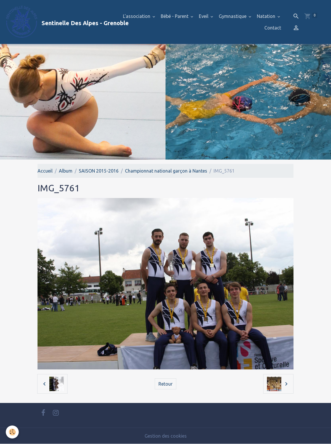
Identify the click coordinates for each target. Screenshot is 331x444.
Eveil (204, 16)
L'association (137, 16)
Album (65, 170)
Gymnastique (233, 16)
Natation (266, 16)
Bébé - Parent (175, 16)
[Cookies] (12, 432)
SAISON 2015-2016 (99, 170)
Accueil (45, 170)
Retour (165, 383)
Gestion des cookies (166, 436)
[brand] (60, 22)
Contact (272, 27)
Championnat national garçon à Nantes (166, 170)
